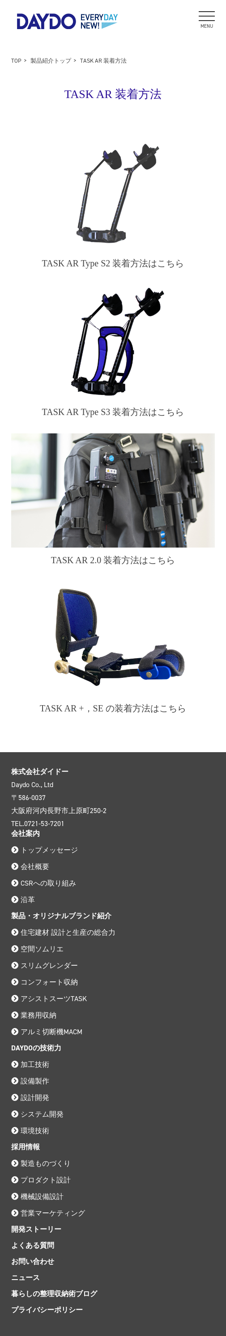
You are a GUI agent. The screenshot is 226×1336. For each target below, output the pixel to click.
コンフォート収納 (44, 982)
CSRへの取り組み (43, 883)
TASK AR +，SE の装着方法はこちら (113, 708)
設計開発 (30, 1097)
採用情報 (25, 1147)
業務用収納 (33, 1015)
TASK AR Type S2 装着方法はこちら (113, 263)
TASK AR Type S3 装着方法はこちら (113, 412)
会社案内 (25, 833)
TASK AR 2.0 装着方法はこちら (113, 560)
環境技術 (30, 1130)
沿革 (23, 899)
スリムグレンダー (44, 965)
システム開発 (37, 1114)
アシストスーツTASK (49, 998)
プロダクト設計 (41, 1180)
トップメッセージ (44, 850)
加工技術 (30, 1064)
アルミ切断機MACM (46, 1031)
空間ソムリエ (37, 949)
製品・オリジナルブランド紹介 (61, 916)
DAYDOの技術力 (36, 1048)
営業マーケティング (48, 1213)
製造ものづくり (41, 1163)
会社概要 (30, 866)
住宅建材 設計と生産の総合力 (63, 932)
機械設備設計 (37, 1196)
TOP (16, 60)
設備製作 (30, 1081)
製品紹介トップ (50, 60)
